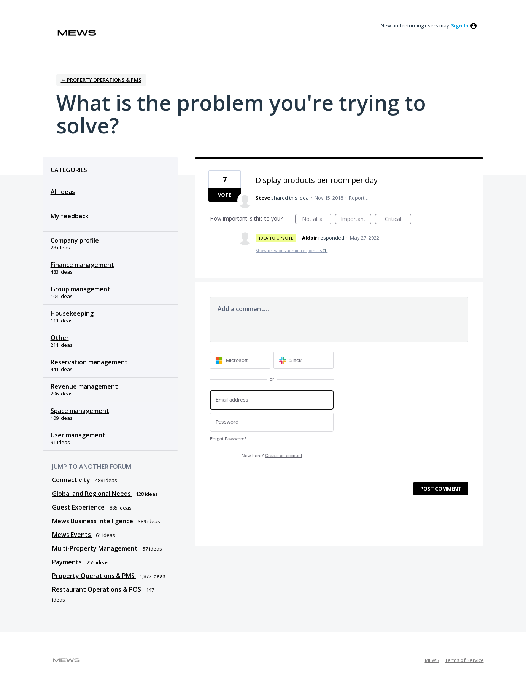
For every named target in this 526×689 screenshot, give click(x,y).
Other (60, 337)
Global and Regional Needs (92, 493)
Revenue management (84, 386)
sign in (460, 25)
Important (356, 219)
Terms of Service (464, 660)
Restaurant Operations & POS (97, 589)
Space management (80, 410)
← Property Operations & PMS (101, 79)
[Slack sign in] (303, 360)
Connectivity (72, 480)
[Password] (272, 422)
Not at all (317, 219)
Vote (224, 194)
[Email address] (272, 400)
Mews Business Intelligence (93, 521)
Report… (359, 197)
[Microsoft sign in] (240, 360)
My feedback (70, 216)
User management (78, 435)
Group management (80, 289)
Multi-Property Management (95, 548)
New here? (272, 456)
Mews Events (72, 534)
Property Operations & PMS (94, 576)
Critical (398, 219)
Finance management (82, 264)
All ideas (63, 191)
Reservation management (89, 362)
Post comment (440, 488)
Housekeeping (72, 313)
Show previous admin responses (291, 250)
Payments (67, 562)
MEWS (432, 660)
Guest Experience (79, 507)
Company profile (75, 240)
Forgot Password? (228, 439)
